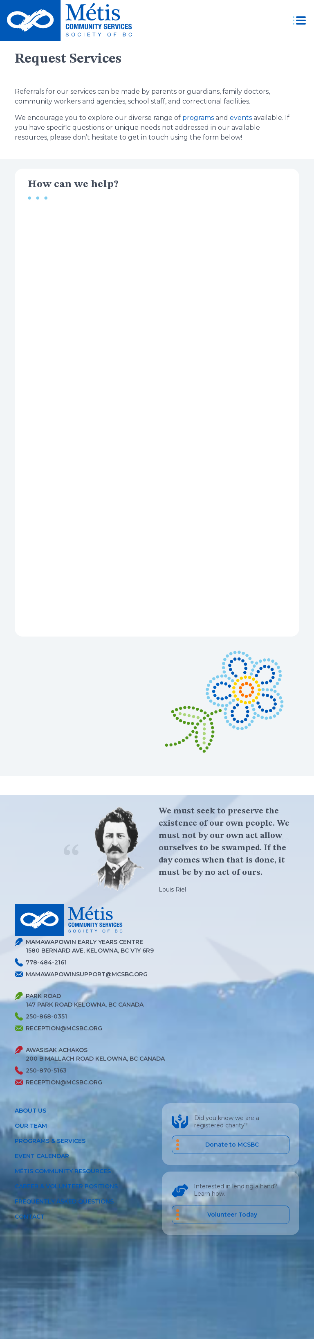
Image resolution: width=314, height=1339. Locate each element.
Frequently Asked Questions (64, 1201)
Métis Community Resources (63, 1171)
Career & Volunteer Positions (66, 1186)
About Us (30, 1110)
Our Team (31, 1125)
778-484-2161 (41, 962)
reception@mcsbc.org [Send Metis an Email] (58, 1028)
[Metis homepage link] (68, 20)
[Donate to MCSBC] (230, 1145)
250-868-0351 (41, 1016)
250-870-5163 (41, 1070)
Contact (30, 1216)
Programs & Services (50, 1141)
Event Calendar (42, 1156)
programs (198, 118)
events (241, 118)
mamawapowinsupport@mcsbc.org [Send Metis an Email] (81, 974)
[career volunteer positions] (230, 1215)
